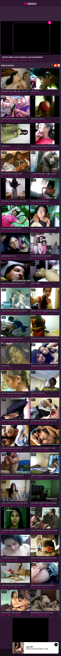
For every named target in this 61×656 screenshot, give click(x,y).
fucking (46, 587)
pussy (47, 121)
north (47, 231)
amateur (6, 60)
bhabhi (17, 423)
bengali (49, 505)
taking (50, 560)
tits (45, 313)
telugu (50, 176)
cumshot (47, 285)
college (47, 368)
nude (19, 505)
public (40, 148)
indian (24, 60)
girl (40, 313)
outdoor (18, 395)
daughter (42, 560)
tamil (15, 60)
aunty (40, 93)
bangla (40, 478)
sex (11, 423)
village (11, 395)
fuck (39, 203)
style (40, 615)
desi (31, 60)
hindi (17, 587)
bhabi (46, 423)
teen (46, 450)
